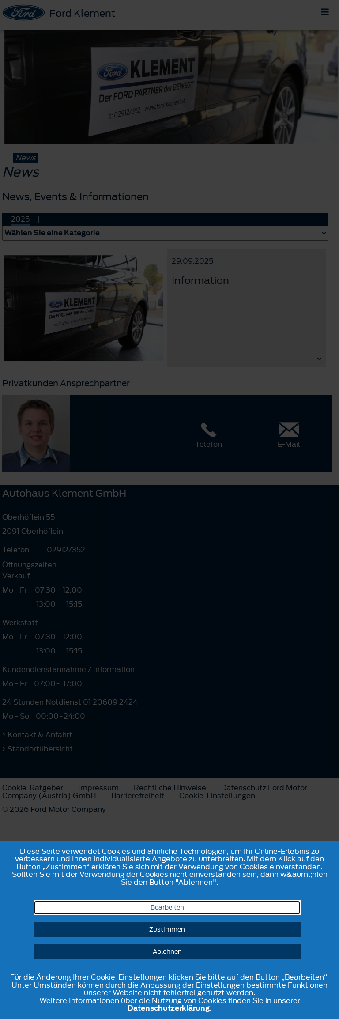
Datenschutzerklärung (169, 1008)
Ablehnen (167, 951)
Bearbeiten (167, 907)
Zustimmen (167, 929)
